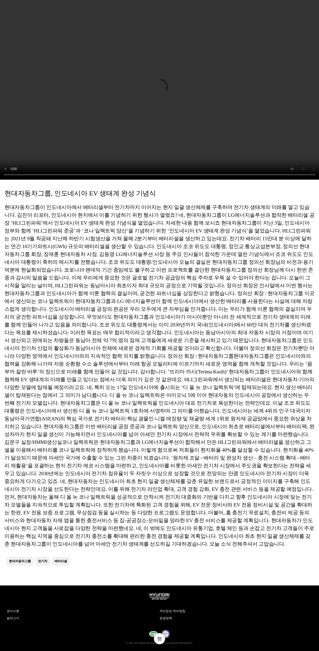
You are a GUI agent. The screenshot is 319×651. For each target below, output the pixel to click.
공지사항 (13, 611)
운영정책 (166, 618)
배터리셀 (61, 561)
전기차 (42, 561)
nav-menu (159, 638)
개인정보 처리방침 (172, 611)
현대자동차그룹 (20, 561)
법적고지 (13, 618)
